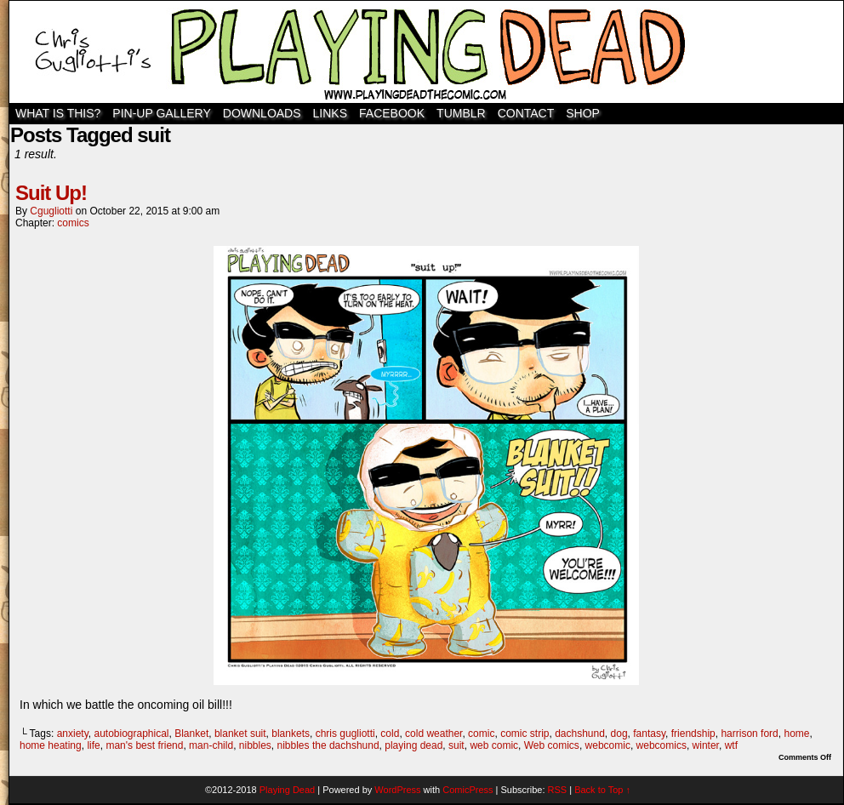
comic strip (524, 733)
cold (389, 733)
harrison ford (749, 733)
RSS (557, 790)
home (796, 733)
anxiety (72, 733)
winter (706, 745)
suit (456, 745)
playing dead (413, 745)
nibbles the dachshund (328, 745)
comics (72, 223)
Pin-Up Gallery (161, 113)
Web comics (551, 745)
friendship (693, 733)
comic (481, 733)
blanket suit (240, 733)
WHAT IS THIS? (57, 113)
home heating (51, 745)
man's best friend (144, 745)
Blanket (191, 733)
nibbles (255, 745)
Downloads (262, 113)
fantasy (649, 733)
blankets (290, 733)
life (93, 745)
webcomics (661, 745)
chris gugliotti (345, 733)
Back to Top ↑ (602, 790)
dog (619, 733)
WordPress (397, 790)
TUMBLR (461, 113)
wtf (731, 745)
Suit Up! (51, 192)
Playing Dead (426, 52)
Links (330, 113)
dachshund (580, 733)
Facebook (392, 113)
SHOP (583, 113)
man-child (211, 745)
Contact (526, 113)
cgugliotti (51, 211)
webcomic (607, 745)
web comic (494, 745)
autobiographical (131, 733)
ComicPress (467, 790)
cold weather (433, 733)
